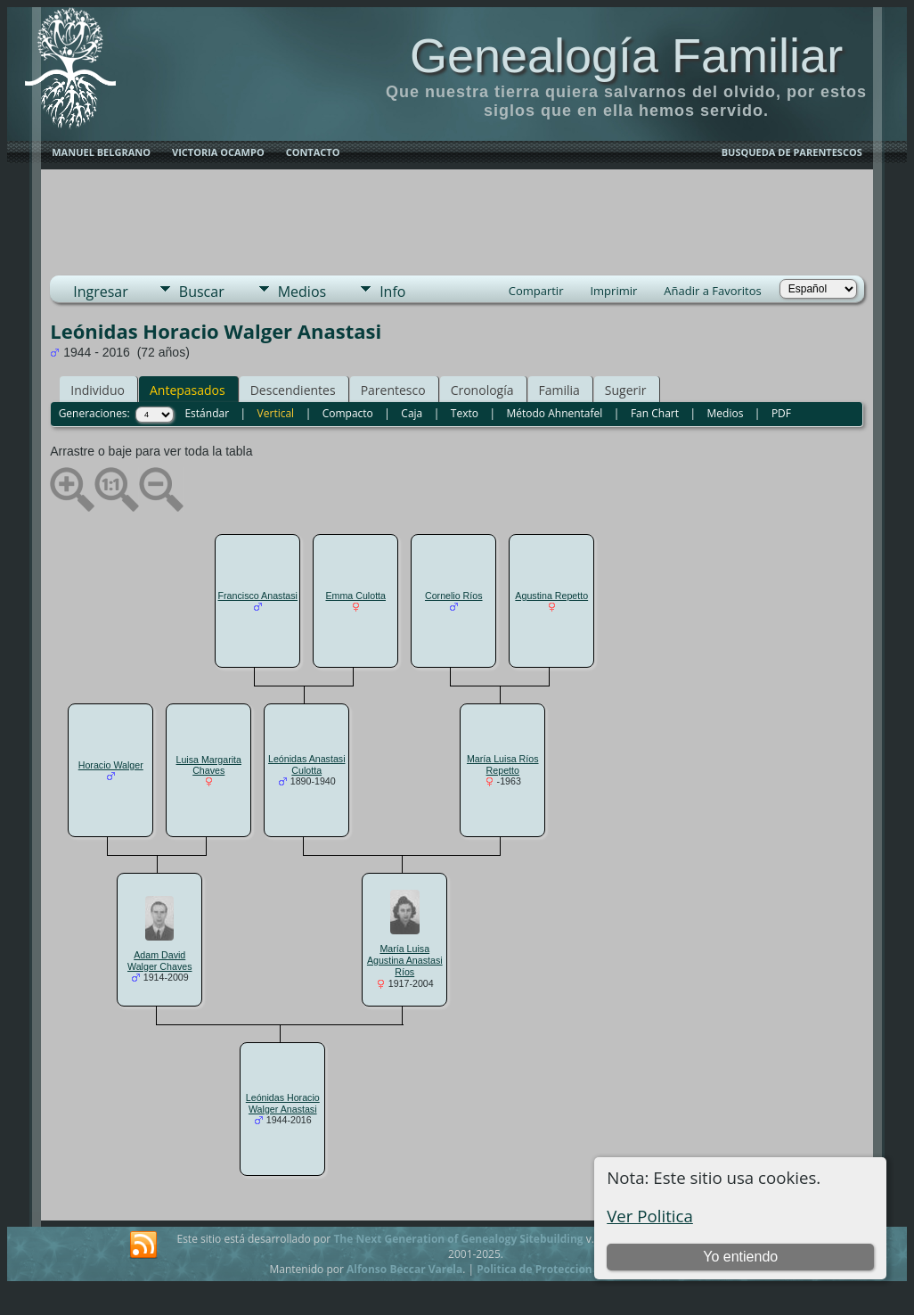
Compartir (536, 291)
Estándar (206, 413)
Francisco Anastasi (258, 595)
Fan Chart (655, 413)
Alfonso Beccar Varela (404, 1269)
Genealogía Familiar (626, 55)
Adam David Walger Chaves (159, 960)
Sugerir (626, 390)
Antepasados (187, 390)
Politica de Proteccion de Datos (559, 1269)
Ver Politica (650, 1215)
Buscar (201, 291)
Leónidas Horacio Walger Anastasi (283, 1103)
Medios (302, 291)
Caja (411, 413)
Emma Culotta (355, 595)
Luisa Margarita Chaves (208, 765)
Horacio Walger (110, 765)
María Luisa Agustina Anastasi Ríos (405, 960)
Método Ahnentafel (554, 413)
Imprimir (613, 291)
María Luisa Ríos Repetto (503, 764)
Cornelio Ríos (454, 595)
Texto (464, 413)
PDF (781, 413)
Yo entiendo (740, 1256)
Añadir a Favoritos (712, 291)
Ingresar (100, 291)
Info (392, 291)
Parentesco (393, 390)
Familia (559, 390)
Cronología (482, 390)
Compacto (347, 413)
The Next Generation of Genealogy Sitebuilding (458, 1238)
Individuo (97, 390)
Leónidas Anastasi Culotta (307, 764)
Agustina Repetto (551, 595)
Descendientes (293, 390)
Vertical (276, 413)
